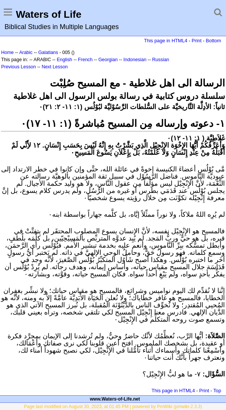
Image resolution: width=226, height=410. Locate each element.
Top (217, 390)
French (85, 59)
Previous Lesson (18, 66)
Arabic (26, 52)
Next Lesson (55, 66)
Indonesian (135, 59)
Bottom (213, 40)
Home (7, 52)
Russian (160, 59)
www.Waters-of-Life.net (115, 399)
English (64, 59)
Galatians (48, 52)
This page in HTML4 (165, 40)
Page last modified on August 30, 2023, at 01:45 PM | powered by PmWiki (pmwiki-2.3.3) (113, 406)
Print (196, 40)
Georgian (108, 59)
